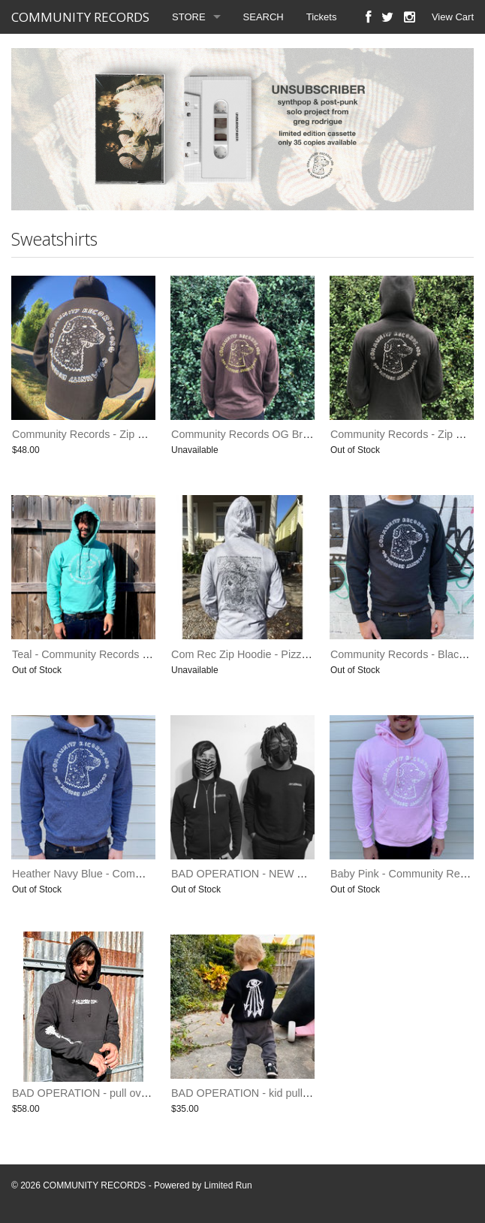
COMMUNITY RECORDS (80, 17)
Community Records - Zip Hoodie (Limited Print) (127, 434)
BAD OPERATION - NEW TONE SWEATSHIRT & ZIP (300, 874)
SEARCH (263, 17)
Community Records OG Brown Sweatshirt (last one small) (311, 434)
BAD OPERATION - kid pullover (247, 1093)
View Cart (453, 17)
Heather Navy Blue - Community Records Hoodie (130, 874)
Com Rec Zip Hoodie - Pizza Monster (260, 654)
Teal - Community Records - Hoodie (97, 654)
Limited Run (228, 1185)
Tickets (321, 17)
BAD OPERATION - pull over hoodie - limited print (131, 1093)
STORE (189, 17)
